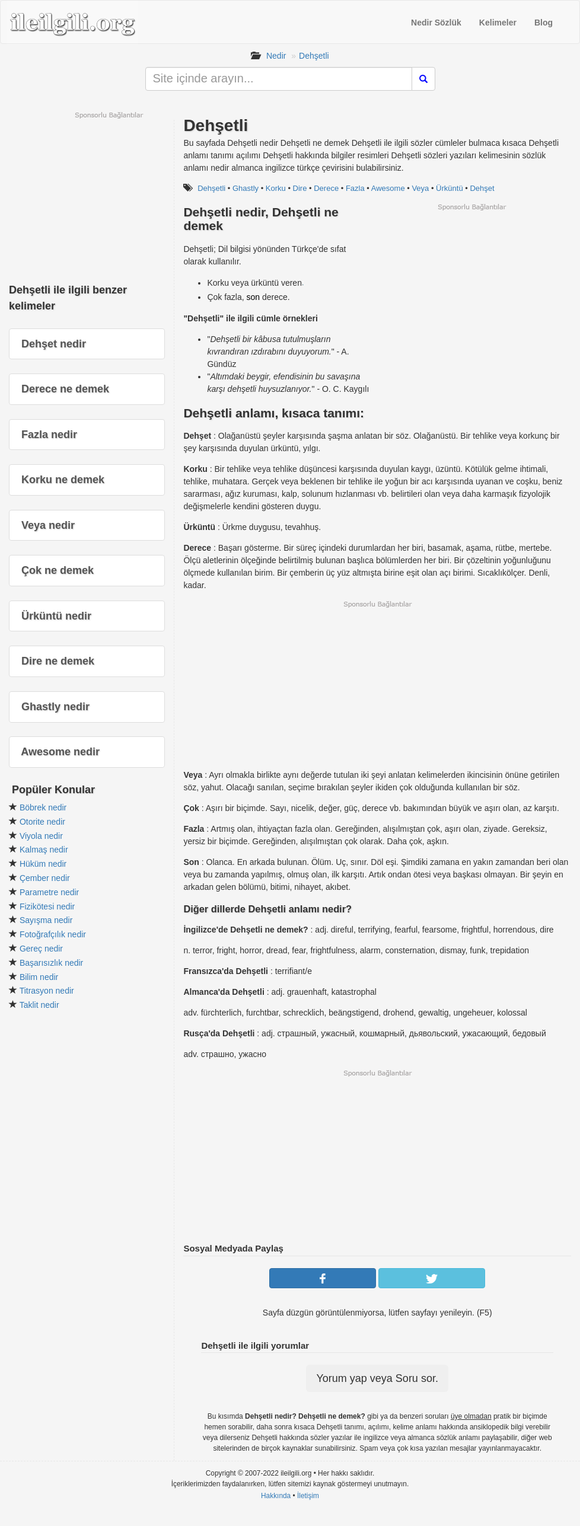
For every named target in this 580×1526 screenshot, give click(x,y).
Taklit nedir (39, 1005)
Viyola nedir (41, 836)
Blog (543, 22)
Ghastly (245, 188)
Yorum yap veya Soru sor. (377, 1378)
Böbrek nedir (43, 807)
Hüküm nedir (43, 864)
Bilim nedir (39, 977)
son (253, 297)
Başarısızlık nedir (51, 963)
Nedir (276, 55)
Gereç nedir (41, 948)
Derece (326, 188)
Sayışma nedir (46, 920)
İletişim (308, 1496)
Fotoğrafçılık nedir (53, 934)
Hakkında (276, 1496)
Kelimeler (498, 22)
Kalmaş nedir (44, 849)
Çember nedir (45, 878)
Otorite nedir (42, 821)
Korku (276, 188)
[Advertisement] (471, 295)
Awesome (388, 188)
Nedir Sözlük (436, 22)
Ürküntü (449, 188)
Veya (420, 188)
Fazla (355, 188)
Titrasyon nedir (47, 990)
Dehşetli (314, 55)
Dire (300, 188)
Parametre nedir (49, 892)
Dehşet (482, 188)
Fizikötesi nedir (47, 906)
